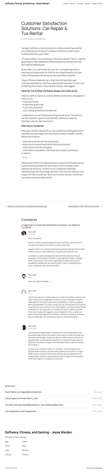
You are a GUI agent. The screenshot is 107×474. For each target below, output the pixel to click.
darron (30, 277)
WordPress (98, 468)
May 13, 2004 (32, 232)
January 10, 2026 (97, 411)
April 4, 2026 (98, 392)
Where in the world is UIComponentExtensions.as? (27, 206)
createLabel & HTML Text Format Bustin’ (83, 206)
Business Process (40, 39)
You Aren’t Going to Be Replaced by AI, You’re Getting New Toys (34, 405)
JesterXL (30, 39)
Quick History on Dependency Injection (23, 392)
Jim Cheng (31, 234)
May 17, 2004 (32, 291)
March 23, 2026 (97, 398)
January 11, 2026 (97, 405)
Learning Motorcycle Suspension (20, 411)
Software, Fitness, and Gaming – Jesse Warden (27, 3)
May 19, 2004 (32, 326)
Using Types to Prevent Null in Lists (21, 398)
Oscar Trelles (32, 328)
